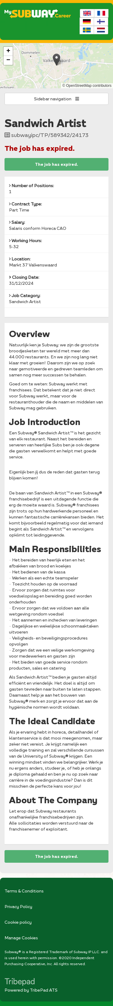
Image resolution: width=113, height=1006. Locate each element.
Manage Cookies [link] (21, 937)
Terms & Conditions (24, 890)
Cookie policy (18, 922)
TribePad (20, 982)
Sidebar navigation (56, 98)
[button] (56, 59)
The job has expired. (56, 164)
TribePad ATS (44, 989)
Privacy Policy (18, 906)
